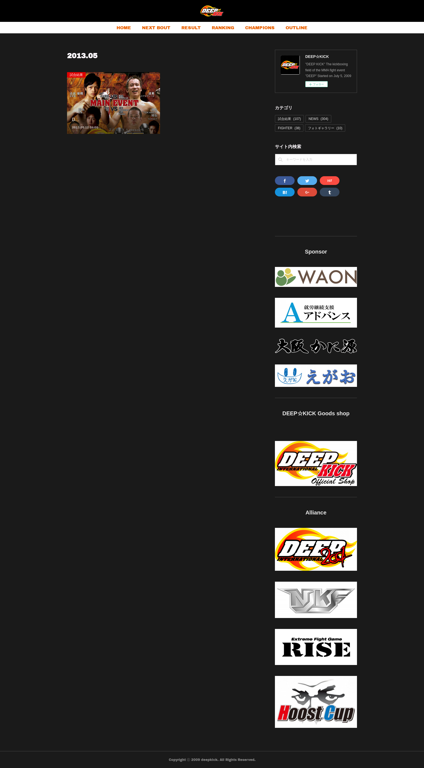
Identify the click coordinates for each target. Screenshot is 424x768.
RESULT (191, 27)
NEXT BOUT (156, 27)
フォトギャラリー (325, 128)
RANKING (223, 27)
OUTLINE (296, 27)
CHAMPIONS (260, 27)
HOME (124, 27)
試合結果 (76, 75)
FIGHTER (289, 128)
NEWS (318, 119)
